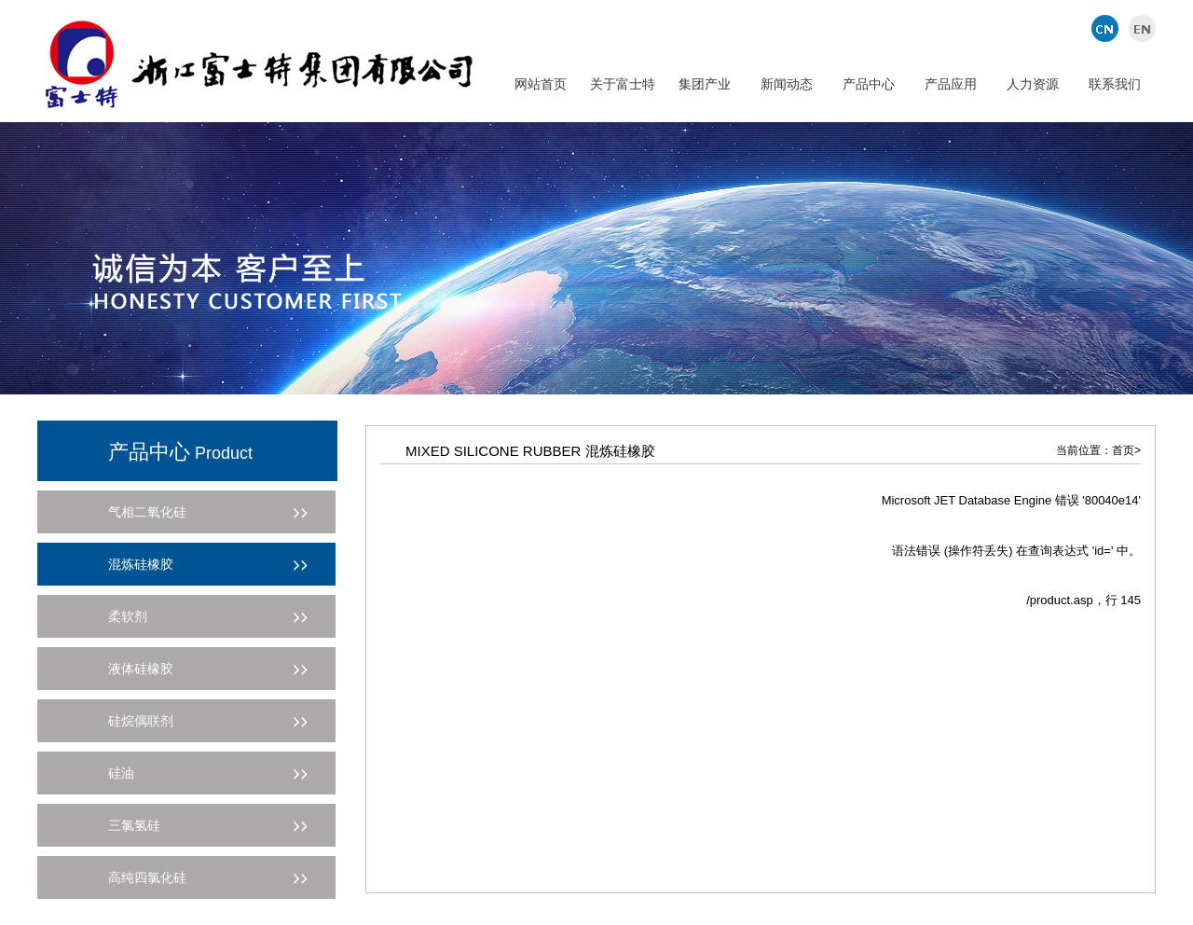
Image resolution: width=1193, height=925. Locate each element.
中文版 (1106, 28)
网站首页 (540, 83)
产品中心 (869, 83)
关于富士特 (622, 83)
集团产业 (705, 83)
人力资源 (1033, 83)
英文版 (1139, 28)
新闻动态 (787, 83)
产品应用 (951, 83)
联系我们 (1115, 83)
